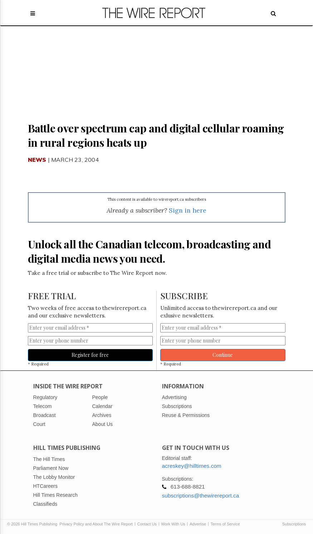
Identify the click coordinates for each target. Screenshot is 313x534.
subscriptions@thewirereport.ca (200, 495)
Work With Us (173, 524)
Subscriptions (294, 524)
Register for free (90, 354)
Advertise (198, 524)
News (37, 159)
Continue (222, 354)
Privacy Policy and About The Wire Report (96, 524)
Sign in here (187, 210)
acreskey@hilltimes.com (191, 466)
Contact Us (147, 524)
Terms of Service (225, 524)
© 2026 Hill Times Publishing (33, 524)
